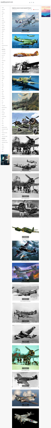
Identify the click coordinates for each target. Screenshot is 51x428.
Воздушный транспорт (14, 9)
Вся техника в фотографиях (7, 2)
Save (26, 30)
